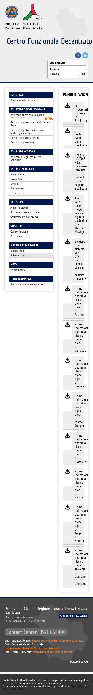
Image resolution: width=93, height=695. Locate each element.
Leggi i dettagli (77, 686)
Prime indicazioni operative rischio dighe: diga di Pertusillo (79, 448)
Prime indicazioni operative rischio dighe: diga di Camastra (79, 337)
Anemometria (17, 174)
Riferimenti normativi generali (26, 284)
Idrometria (16, 179)
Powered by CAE (79, 661)
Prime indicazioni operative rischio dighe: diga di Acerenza (79, 301)
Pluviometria (17, 188)
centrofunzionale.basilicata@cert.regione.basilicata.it (33, 648)
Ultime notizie (18, 270)
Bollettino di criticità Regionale (30, 116)
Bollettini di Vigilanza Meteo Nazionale (25, 158)
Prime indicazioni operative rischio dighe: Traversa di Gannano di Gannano (79, 567)
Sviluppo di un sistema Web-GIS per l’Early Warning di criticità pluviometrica (79, 260)
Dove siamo (16, 236)
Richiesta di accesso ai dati (25, 212)
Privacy (70, 608)
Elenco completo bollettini (24, 137)
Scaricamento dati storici (24, 217)
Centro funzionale (20, 231)
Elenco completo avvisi (22, 142)
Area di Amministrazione (73, 615)
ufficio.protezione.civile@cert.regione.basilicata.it (57, 640)
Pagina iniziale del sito (22, 100)
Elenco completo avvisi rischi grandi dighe (30, 124)
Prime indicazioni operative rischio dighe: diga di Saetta (79, 484)
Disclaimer (82, 608)
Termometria (17, 193)
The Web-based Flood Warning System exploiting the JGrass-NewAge (79, 215)
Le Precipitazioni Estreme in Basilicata (79, 113)
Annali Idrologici (19, 207)
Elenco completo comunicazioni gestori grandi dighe (27, 131)
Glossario (58, 608)
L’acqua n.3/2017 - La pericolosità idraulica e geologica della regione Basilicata (79, 171)
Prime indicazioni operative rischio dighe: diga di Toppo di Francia (79, 523)
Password (54, 73)
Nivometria (16, 184)
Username (54, 69)
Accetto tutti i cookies (13, 689)
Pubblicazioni (17, 255)
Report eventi (17, 250)
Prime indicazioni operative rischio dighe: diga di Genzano (79, 373)
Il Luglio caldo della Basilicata (79, 137)
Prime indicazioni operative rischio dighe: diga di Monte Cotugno (79, 411)
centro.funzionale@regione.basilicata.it (53, 652)
